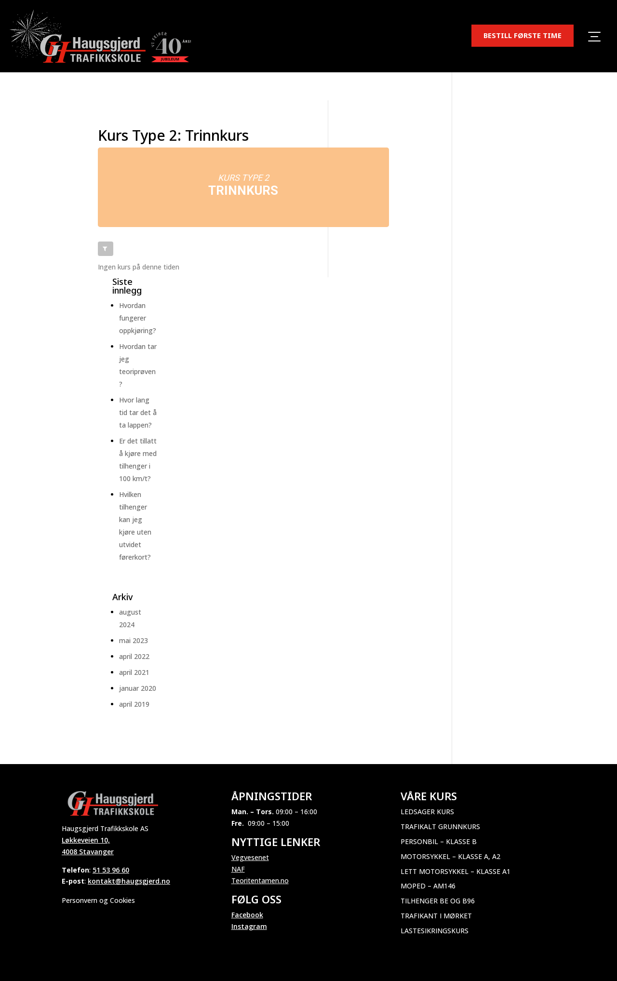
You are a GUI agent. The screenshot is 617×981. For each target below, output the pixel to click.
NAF (238, 868)
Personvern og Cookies (98, 900)
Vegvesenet (250, 857)
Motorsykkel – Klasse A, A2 (450, 856)
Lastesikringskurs (435, 930)
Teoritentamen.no (260, 880)
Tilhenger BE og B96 (438, 900)
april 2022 (134, 656)
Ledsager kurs (427, 811)
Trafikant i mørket (436, 915)
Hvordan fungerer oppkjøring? (137, 318)
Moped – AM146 (428, 885)
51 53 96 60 (111, 869)
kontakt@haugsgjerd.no (129, 881)
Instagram (249, 926)
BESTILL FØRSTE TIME (522, 35)
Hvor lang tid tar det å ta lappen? (138, 412)
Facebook (247, 914)
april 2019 (134, 704)
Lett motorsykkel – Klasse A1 (455, 871)
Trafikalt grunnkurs (440, 826)
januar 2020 (137, 688)
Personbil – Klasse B (439, 841)
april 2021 (134, 672)
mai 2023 (133, 640)
